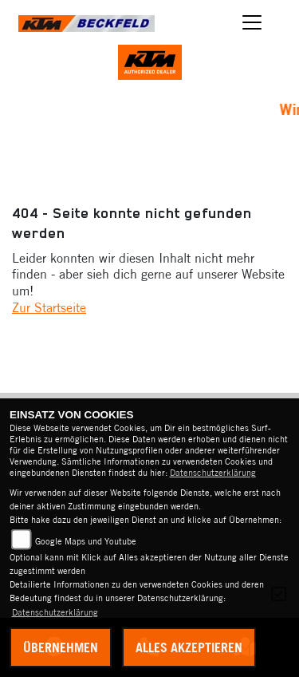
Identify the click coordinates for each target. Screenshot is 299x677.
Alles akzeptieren (189, 647)
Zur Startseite (49, 307)
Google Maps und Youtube (85, 541)
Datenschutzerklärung (213, 472)
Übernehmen (60, 647)
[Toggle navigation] (252, 22)
